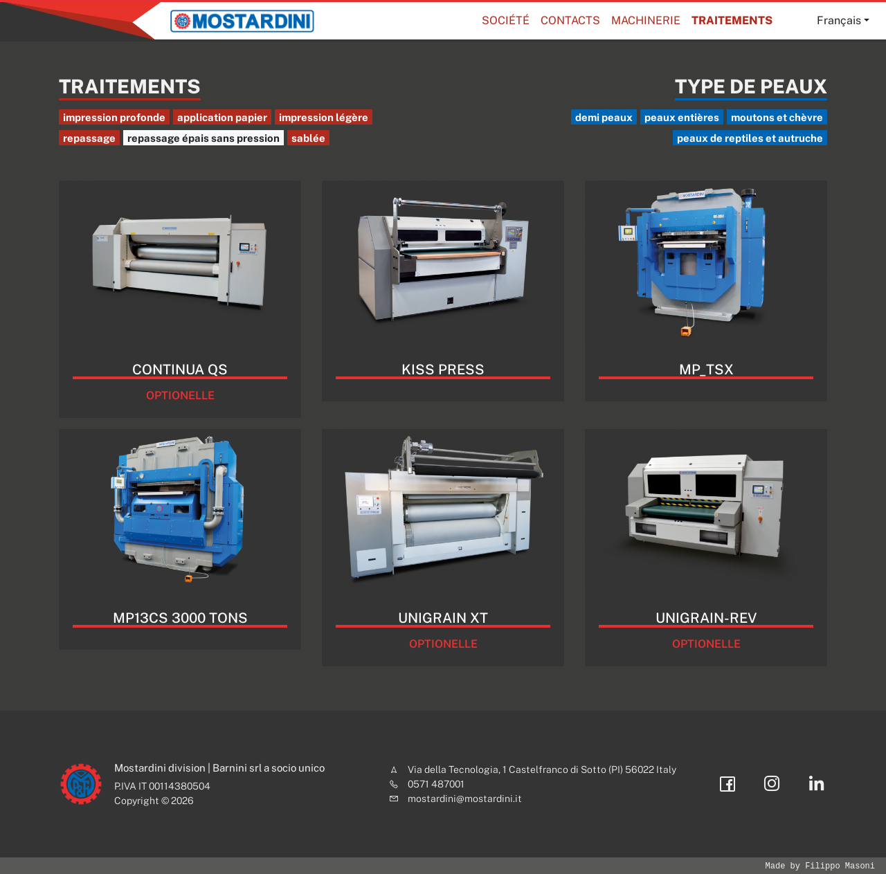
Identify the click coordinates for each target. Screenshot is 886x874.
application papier (222, 117)
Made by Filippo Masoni (820, 866)
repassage (89, 138)
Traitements (731, 20)
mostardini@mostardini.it (465, 798)
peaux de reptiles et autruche (750, 138)
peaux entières (681, 117)
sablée (308, 138)
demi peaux (604, 117)
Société (506, 20)
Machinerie (645, 20)
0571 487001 (436, 784)
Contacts (570, 20)
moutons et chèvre (777, 117)
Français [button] (839, 20)
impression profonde (114, 117)
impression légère (323, 117)
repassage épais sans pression (203, 138)
